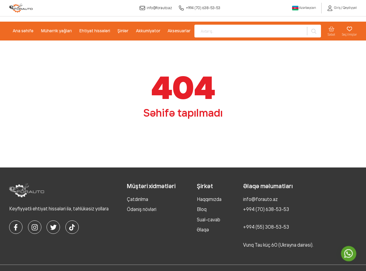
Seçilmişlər (349, 31)
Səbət (331, 31)
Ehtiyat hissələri (94, 30)
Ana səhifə (23, 30)
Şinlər (122, 30)
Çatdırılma (137, 199)
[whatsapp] (348, 253)
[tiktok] (72, 227)
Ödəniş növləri (141, 209)
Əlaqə (203, 230)
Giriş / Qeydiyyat (342, 8)
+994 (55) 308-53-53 (266, 227)
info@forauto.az (155, 8)
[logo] (21, 8)
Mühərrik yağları (56, 30)
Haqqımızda (209, 199)
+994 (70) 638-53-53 (200, 8)
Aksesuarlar (179, 30)
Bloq (202, 209)
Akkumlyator (148, 30)
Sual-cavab (208, 220)
